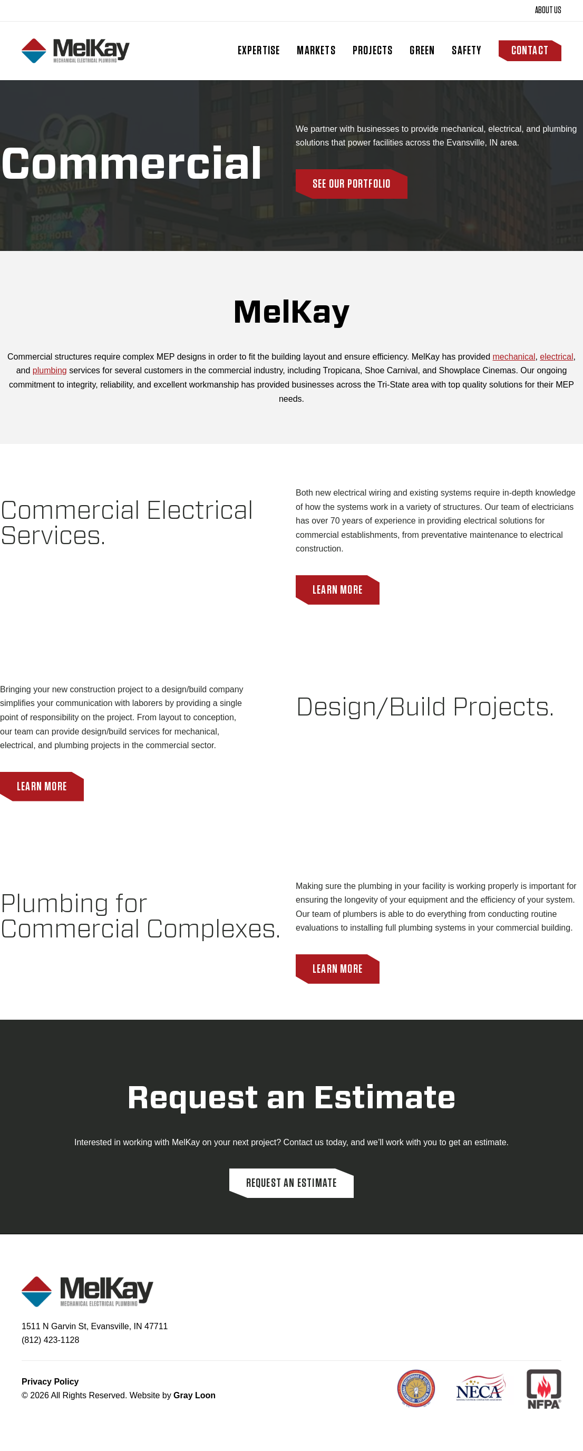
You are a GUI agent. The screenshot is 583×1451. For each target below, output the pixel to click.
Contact (530, 50)
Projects (373, 50)
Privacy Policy (50, 1381)
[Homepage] (76, 50)
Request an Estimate (291, 1183)
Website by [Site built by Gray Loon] (173, 1395)
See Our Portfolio (352, 184)
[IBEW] (422, 1389)
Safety (466, 50)
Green (422, 50)
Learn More (338, 590)
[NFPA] (544, 1389)
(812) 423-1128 (50, 1340)
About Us (548, 10)
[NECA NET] (487, 1389)
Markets (316, 50)
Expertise (259, 50)
